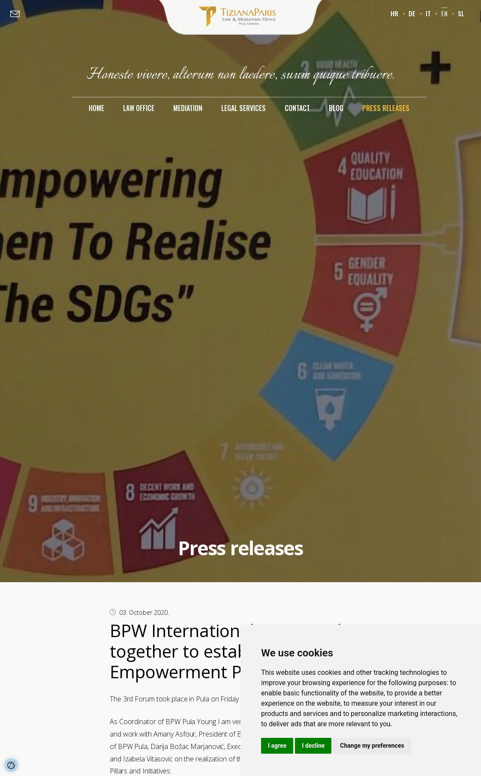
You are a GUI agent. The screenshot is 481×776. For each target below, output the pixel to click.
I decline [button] (313, 745)
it (428, 13)
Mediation (187, 108)
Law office (138, 108)
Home (96, 108)
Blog (336, 108)
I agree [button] (277, 745)
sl (461, 13)
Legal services (243, 108)
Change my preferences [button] (372, 745)
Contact (297, 108)
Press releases (385, 108)
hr (394, 13)
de (412, 13)
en (444, 13)
